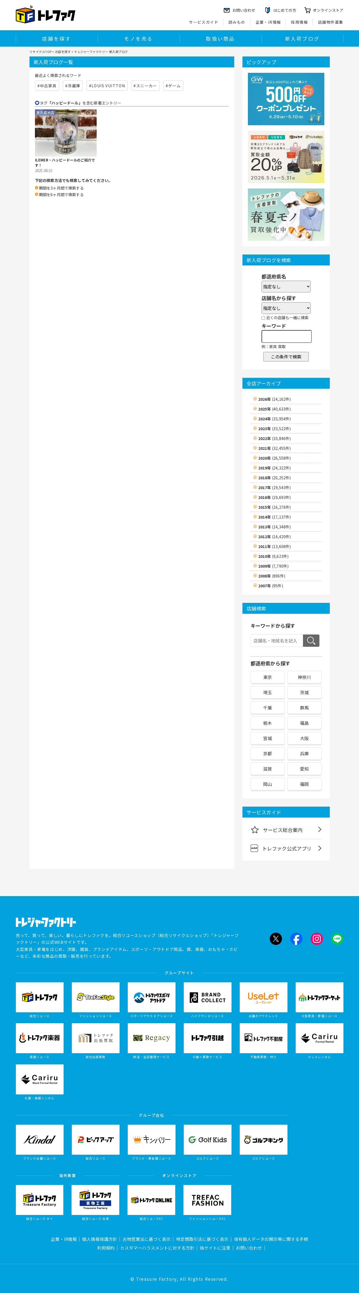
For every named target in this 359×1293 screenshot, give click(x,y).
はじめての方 (284, 10)
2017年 (274, 487)
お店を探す (63, 51)
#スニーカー (145, 85)
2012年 (274, 536)
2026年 (274, 399)
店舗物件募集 (330, 22)
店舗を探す (56, 38)
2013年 (274, 526)
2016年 (274, 497)
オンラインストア (328, 10)
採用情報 (299, 22)
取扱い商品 (220, 38)
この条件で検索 (286, 356)
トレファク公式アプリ (281, 848)
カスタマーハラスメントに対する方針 (157, 1248)
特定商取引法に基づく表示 (202, 1239)
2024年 (274, 418)
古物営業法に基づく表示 (147, 1239)
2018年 (274, 477)
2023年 (274, 428)
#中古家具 (47, 85)
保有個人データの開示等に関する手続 (271, 1239)
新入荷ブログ (302, 38)
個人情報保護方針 (99, 1239)
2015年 (274, 507)
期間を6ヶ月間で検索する (61, 194)
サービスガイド (203, 22)
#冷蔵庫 (73, 85)
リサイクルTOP (40, 51)
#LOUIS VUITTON (107, 85)
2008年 (271, 576)
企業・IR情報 (268, 22)
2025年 (274, 409)
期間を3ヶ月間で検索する (61, 188)
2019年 (274, 468)
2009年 (273, 566)
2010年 (273, 556)
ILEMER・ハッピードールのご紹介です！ (65, 162)
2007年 (270, 585)
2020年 (274, 458)
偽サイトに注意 (215, 1248)
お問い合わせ (249, 1248)
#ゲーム (173, 85)
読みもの (237, 22)
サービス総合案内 (277, 829)
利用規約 (106, 1248)
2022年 (274, 438)
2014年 (274, 517)
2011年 (274, 546)
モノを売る (138, 38)
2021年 (274, 448)
